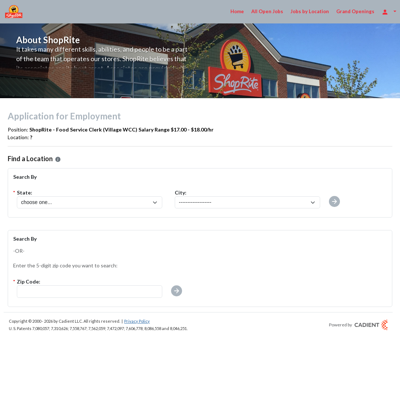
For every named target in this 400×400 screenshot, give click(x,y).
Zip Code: (28, 281)
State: (24, 192)
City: (180, 192)
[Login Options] (389, 11)
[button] (176, 290)
